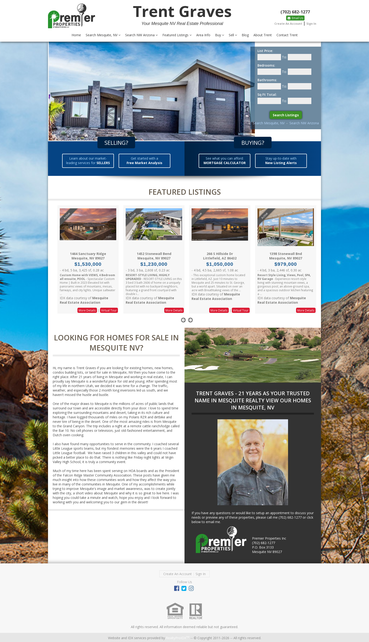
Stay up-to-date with (281, 160)
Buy (219, 35)
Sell (233, 35)
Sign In (311, 24)
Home (76, 35)
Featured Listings (177, 35)
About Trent (262, 35)
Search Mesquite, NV (103, 35)
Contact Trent (287, 35)
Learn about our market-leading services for (88, 160)
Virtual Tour (109, 310)
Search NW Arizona (141, 35)
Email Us (295, 18)
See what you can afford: (225, 160)
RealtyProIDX (177, 638)
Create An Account (288, 24)
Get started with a (144, 160)
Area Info (203, 35)
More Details (87, 310)
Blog (245, 35)
